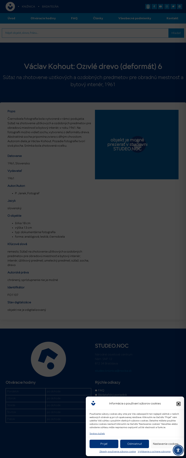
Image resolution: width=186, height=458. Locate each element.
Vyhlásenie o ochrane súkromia (154, 452)
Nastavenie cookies (165, 443)
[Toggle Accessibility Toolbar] (178, 450)
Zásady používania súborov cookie (117, 452)
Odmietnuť (134, 443)
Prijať (103, 443)
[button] (178, 404)
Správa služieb (97, 434)
